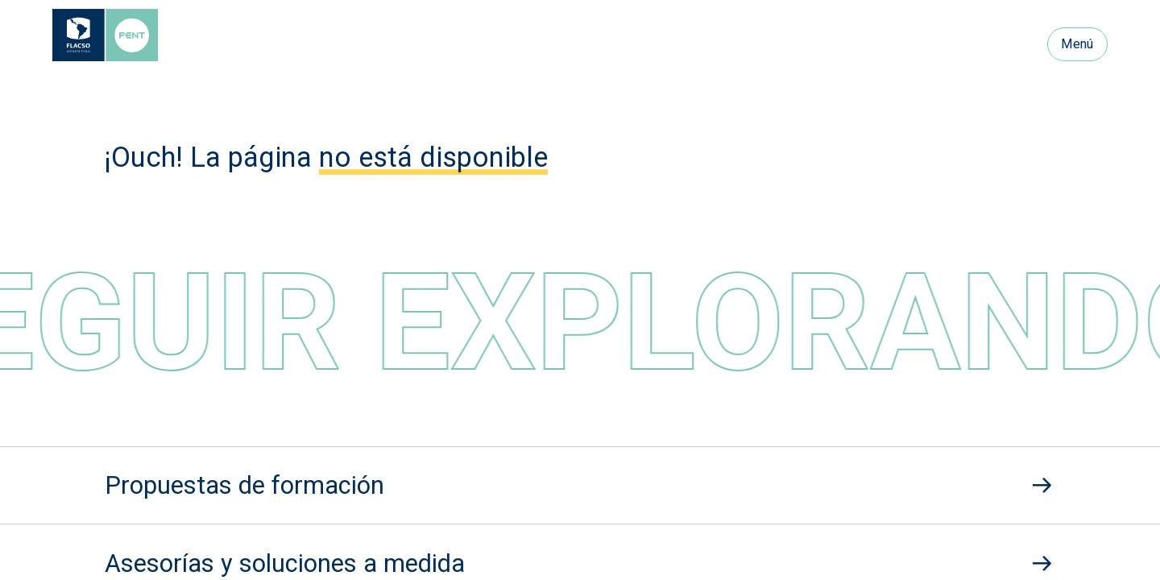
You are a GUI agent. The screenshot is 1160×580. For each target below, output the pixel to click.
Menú (1077, 44)
